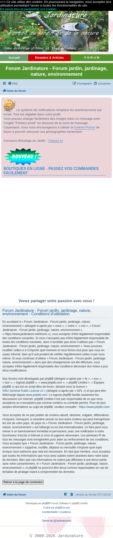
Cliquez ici (55, 140)
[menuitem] (13, 83)
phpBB (45, 503)
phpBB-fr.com (62, 507)
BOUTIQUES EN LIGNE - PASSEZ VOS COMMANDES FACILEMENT (51, 171)
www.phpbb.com (36, 395)
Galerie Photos (84, 127)
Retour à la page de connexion (23, 482)
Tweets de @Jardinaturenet (56, 520)
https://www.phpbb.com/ (94, 407)
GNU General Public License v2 (22, 390)
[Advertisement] (56, 239)
